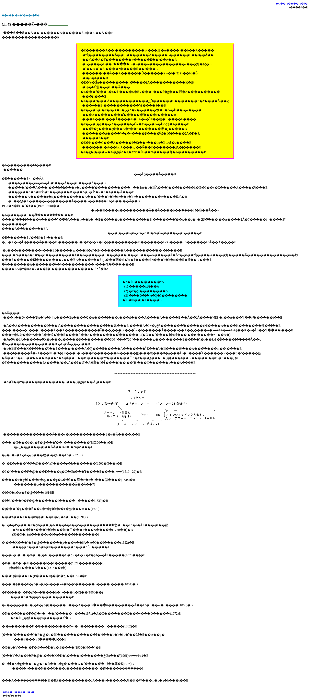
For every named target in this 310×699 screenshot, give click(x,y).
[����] (293, 3)
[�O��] (280, 3)
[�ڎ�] (304, 3)
